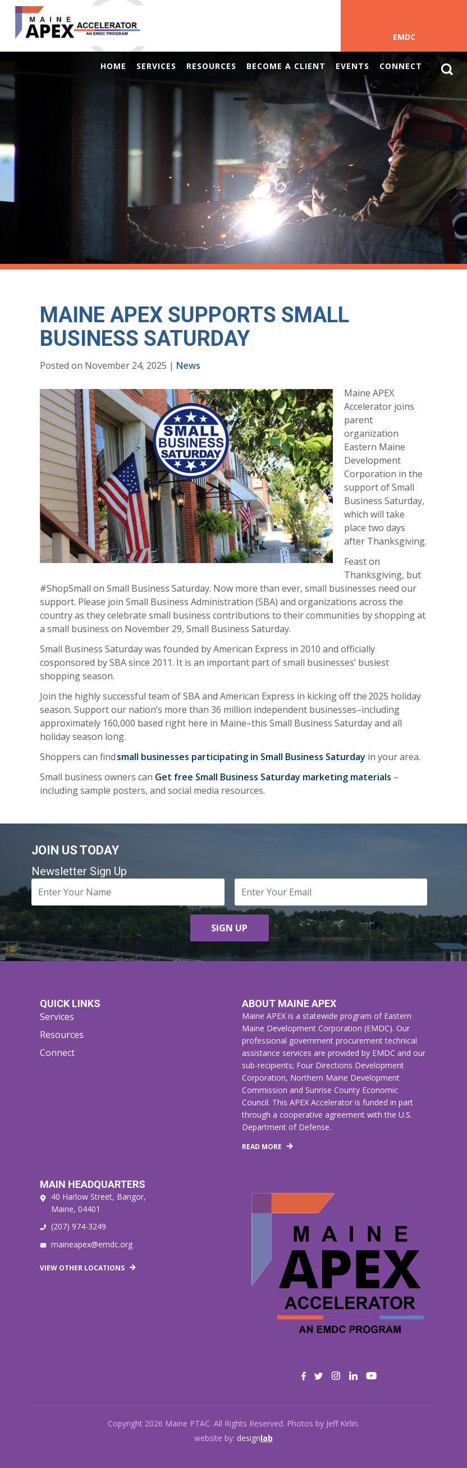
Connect (400, 66)
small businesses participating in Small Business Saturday (241, 757)
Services (156, 66)
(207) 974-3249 (78, 1226)
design (255, 1438)
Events (352, 66)
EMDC (404, 36)
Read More (262, 1146)
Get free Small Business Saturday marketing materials (273, 777)
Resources (211, 66)
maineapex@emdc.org (91, 1244)
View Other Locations (82, 1268)
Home (113, 66)
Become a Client (286, 66)
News (188, 365)
